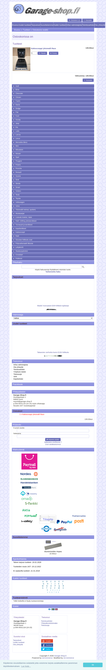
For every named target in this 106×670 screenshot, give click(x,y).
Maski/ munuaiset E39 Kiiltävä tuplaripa (53, 307)
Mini (17, 146)
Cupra (18, 101)
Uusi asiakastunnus (53, 444)
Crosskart (19, 255)
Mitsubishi (19, 150)
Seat (17, 180)
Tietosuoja (17, 374)
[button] (74, 20)
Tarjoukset (35, 25)
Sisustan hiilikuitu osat (24, 240)
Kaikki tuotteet (60, 25)
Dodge (18, 108)
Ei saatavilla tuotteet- (26, 571)
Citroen (18, 97)
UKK (15, 377)
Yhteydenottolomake (49, 623)
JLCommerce (68, 658)
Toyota (18, 198)
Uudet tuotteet (25, 25)
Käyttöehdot (18, 379)
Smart (18, 187)
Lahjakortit (19, 247)
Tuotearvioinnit (20, 597)
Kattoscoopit (20, 232)
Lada (17, 131)
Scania (18, 176)
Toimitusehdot (88, 25)
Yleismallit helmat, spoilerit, (26, 210)
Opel (17, 157)
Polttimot (19, 258)
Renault (18, 172)
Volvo (18, 206)
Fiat (17, 112)
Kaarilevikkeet (21, 228)
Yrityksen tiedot (19, 372)
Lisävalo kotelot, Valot (24, 217)
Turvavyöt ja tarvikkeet (24, 225)
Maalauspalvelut (22, 251)
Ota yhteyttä (100, 25)
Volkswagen (20, 202)
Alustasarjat (20, 213)
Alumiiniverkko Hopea (53, 551)
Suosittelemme (46, 25)
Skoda (18, 183)
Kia (17, 127)
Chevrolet (19, 93)
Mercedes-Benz (21, 142)
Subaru (18, 191)
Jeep (17, 123)
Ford (17, 116)
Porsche (19, 168)
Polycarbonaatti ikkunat (24, 243)
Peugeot (19, 161)
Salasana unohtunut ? (53, 442)
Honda (18, 120)
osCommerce (47, 658)
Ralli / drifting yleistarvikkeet (26, 221)
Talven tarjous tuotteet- (27, 562)
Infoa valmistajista (74, 25)
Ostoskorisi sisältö (40, 30)
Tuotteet (26, 30)
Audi (17, 86)
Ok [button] (93, 665)
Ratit (17, 236)
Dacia (18, 105)
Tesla (17, 195)
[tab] (53, 86)
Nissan (18, 153)
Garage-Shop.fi (60, 656)
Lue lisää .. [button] (26, 666)
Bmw (17, 90)
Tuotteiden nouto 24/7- (27, 567)
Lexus (18, 138)
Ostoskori (17, 411)
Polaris (18, 165)
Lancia (18, 135)
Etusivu (15, 25)
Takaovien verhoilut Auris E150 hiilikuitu (53, 354)
